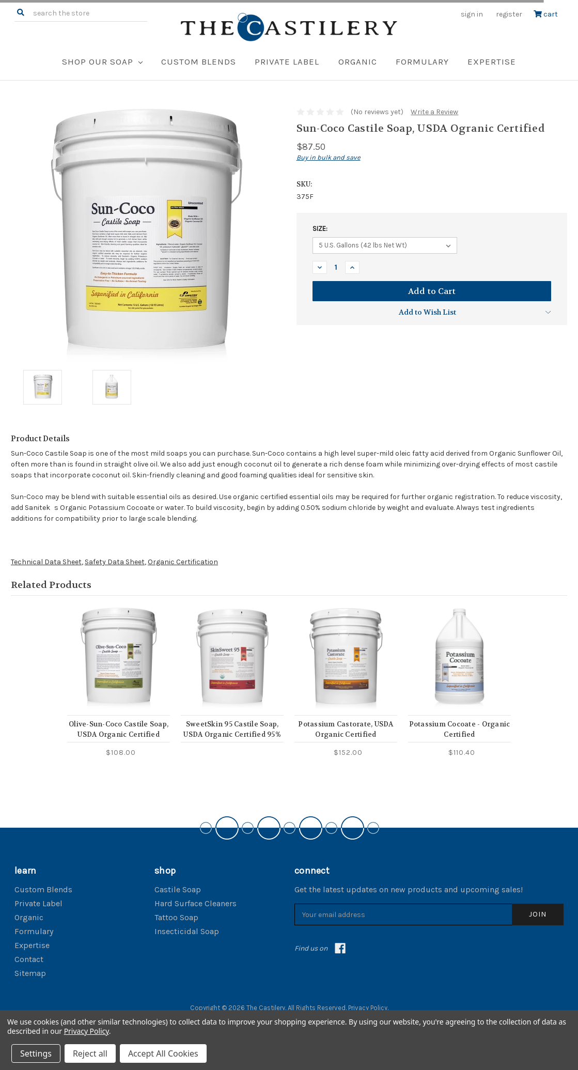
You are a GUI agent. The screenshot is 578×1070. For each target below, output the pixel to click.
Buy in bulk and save (328, 157)
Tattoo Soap (176, 917)
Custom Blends (198, 61)
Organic (357, 61)
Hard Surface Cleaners (195, 903)
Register (509, 14)
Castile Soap (177, 889)
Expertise (491, 61)
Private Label (287, 61)
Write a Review (434, 111)
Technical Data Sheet (46, 561)
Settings (36, 1053)
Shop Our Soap (102, 61)
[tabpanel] (119, 682)
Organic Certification (183, 561)
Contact (28, 959)
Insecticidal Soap (186, 931)
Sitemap (30, 973)
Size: (320, 228)
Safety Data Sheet (115, 561)
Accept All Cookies (163, 1053)
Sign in (472, 14)
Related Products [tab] (51, 585)
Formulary (422, 61)
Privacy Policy (367, 1008)
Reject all (90, 1053)
